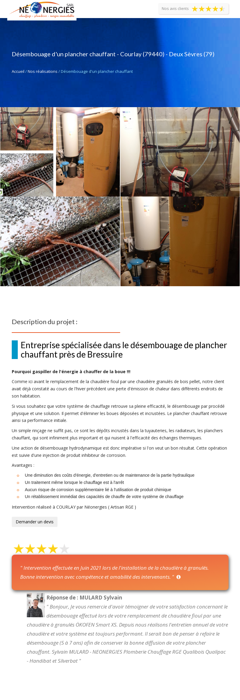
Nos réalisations (43, 71)
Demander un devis (35, 522)
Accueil (18, 71)
